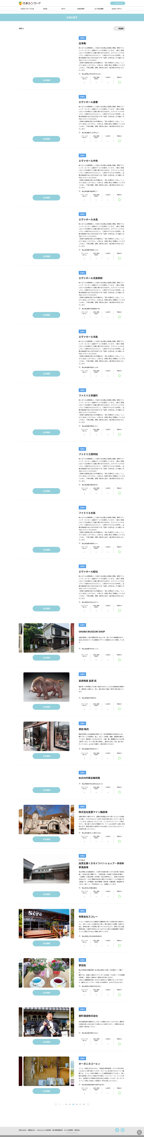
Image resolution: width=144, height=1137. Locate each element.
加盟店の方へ (32, 1130)
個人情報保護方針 (57, 1130)
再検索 (120, 28)
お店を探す (81, 9)
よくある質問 (98, 9)
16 (77, 1104)
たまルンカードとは (27, 9)
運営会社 (77, 1130)
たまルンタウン (117, 9)
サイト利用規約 (68, 1130)
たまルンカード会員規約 (44, 1130)
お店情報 (46, 80)
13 (66, 1104)
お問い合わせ (22, 1130)
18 (84, 1104)
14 (70, 1104)
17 (80, 1104)
